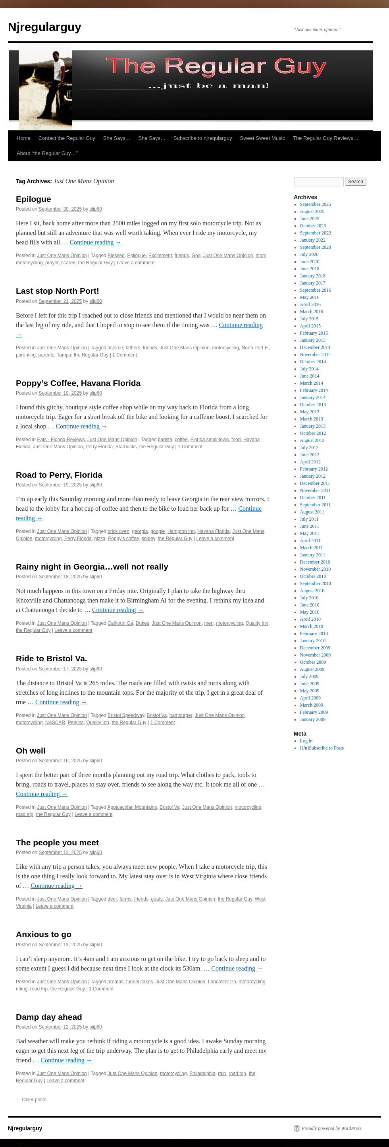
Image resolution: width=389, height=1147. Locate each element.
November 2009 (315, 655)
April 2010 (310, 619)
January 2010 (312, 640)
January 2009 (312, 719)
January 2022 (312, 240)
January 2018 (312, 276)
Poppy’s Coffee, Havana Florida (78, 383)
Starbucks (126, 447)
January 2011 (312, 555)
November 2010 (315, 569)
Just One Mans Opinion (62, 255)
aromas (115, 981)
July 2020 (309, 254)
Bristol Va (157, 715)
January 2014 (312, 397)
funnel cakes (139, 981)
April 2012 (310, 462)
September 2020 (315, 247)
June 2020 (310, 261)
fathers (132, 348)
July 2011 (309, 519)
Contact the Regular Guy (67, 138)
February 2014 (314, 390)
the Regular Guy (95, 262)
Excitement (160, 255)
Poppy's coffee (123, 538)
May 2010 (310, 612)
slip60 (96, 209)
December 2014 (315, 347)
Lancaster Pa (222, 981)
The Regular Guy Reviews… (325, 138)
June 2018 (310, 268)
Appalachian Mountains (132, 807)
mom (261, 255)
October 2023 (313, 226)
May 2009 (310, 691)
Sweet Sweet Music (262, 138)
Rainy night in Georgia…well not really (92, 566)
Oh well (31, 750)
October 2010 (313, 576)
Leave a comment (135, 262)
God (196, 255)
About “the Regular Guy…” (47, 153)
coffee (181, 439)
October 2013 (313, 404)
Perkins (76, 722)
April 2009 (310, 698)
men (209, 623)
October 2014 (313, 361)
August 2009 (312, 669)
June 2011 (310, 526)
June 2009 (310, 683)
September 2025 (315, 204)
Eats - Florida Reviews (61, 439)
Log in (306, 741)
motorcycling (29, 262)
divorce (115, 348)
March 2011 (311, 547)
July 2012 (309, 447)
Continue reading (96, 242)
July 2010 (309, 598)
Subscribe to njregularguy (202, 138)
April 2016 (310, 304)
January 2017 (312, 283)
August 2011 (312, 512)
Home (24, 138)
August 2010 (312, 590)
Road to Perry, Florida (59, 474)
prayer (51, 262)
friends (182, 255)
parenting (26, 355)
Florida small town (210, 439)
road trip (24, 814)
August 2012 (312, 440)
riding (21, 989)
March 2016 (311, 311)
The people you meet (57, 842)
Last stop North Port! (57, 290)
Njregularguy (44, 26)
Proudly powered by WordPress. (332, 1128)
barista (165, 439)
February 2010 (314, 633)
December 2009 (315, 648)
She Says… (117, 138)
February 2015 (314, 333)
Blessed (116, 255)
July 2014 (309, 369)
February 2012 (314, 469)
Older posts (31, 1099)
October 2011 (313, 497)
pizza (99, 538)
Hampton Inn (181, 531)
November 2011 (315, 490)
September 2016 (315, 290)
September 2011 (315, 505)
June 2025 (310, 218)
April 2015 (310, 326)
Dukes (142, 623)
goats (157, 899)
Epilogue (33, 198)
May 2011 (310, 533)
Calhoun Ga (120, 623)
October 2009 (313, 662)
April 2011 (310, 540)
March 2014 (311, 383)
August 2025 (312, 211)
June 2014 (310, 376)
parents (46, 355)
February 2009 (314, 712)
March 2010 (311, 626)
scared (68, 262)
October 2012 (313, 433)
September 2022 (315, 233)
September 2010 (315, 583)
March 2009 (311, 705)
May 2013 (310, 412)
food (236, 439)
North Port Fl (255, 348)
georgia (140, 531)
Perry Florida (99, 447)
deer (112, 899)
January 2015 (312, 340)
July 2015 (309, 319)
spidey (148, 538)
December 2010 (315, 562)
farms (125, 899)
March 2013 (311, 419)
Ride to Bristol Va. (51, 658)
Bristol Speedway (126, 715)
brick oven (118, 531)
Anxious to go (43, 934)
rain (222, 1073)
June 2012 (310, 454)
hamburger (180, 715)
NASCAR (55, 722)
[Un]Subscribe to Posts (322, 748)
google (157, 531)
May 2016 (310, 297)
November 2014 (315, 354)
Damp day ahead (49, 1016)
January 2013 (312, 426)
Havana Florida (213, 531)
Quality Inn (257, 623)
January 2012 (312, 476)
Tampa (64, 355)
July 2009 (309, 676)
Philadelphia (202, 1073)
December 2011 (315, 483)
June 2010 (310, 605)
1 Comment (124, 355)
